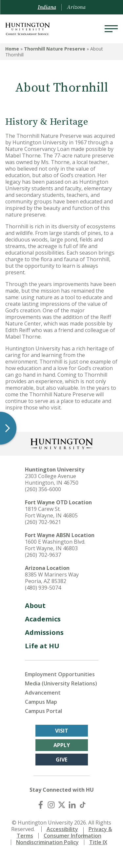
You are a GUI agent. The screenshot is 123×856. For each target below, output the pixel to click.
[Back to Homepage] (61, 443)
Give (61, 759)
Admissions (44, 632)
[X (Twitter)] (62, 805)
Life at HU (42, 645)
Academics (43, 619)
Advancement (43, 692)
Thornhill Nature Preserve (54, 49)
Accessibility (62, 829)
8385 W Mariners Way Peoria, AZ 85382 (52, 578)
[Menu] (111, 29)
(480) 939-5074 (43, 587)
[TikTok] (83, 805)
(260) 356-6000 (43, 489)
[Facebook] (41, 805)
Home (12, 49)
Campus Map (41, 701)
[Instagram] (51, 805)
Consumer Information (72, 835)
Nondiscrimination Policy (47, 842)
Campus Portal (43, 711)
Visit (61, 730)
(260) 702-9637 (43, 554)
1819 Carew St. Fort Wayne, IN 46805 (51, 512)
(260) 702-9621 (43, 522)
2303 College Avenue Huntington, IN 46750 (51, 479)
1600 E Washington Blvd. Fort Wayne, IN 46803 (55, 545)
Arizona (76, 7)
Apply (61, 745)
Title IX (98, 842)
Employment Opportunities (60, 674)
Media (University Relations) (61, 683)
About (35, 605)
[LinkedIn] (72, 805)
